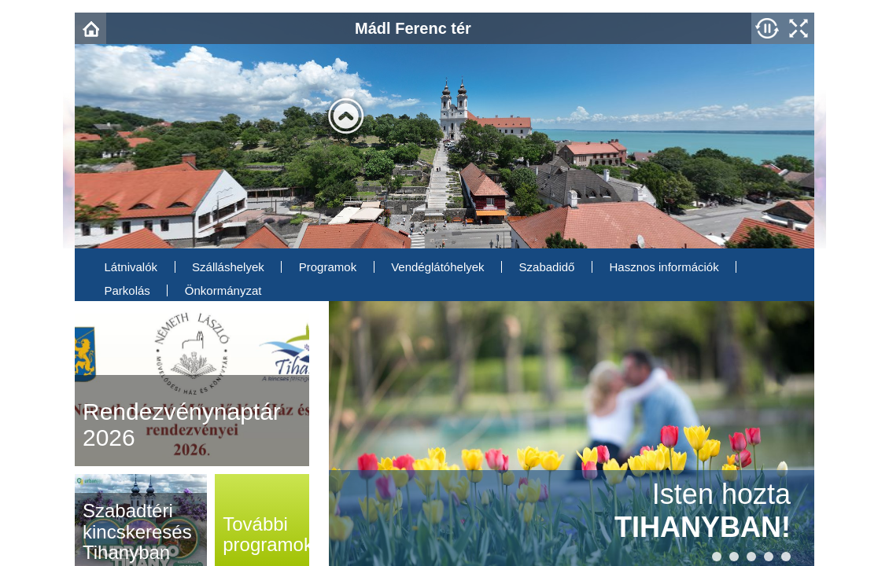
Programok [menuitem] (327, 267)
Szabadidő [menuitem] (547, 267)
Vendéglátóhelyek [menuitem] (437, 267)
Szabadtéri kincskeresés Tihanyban (137, 531)
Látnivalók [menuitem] (131, 267)
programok (268, 534)
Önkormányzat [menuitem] (223, 290)
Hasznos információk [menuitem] (663, 267)
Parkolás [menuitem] (127, 290)
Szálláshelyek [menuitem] (228, 267)
